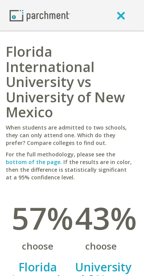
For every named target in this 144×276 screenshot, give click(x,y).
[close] (121, 15)
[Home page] (40, 15)
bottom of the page (33, 162)
